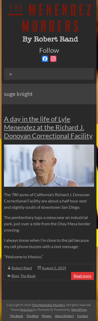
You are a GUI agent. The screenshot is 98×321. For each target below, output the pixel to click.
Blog (15, 276)
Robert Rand (21, 268)
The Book (28, 276)
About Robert (64, 316)
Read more (82, 276)
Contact (82, 316)
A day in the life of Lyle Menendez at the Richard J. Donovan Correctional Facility (48, 127)
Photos (46, 316)
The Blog (32, 316)
